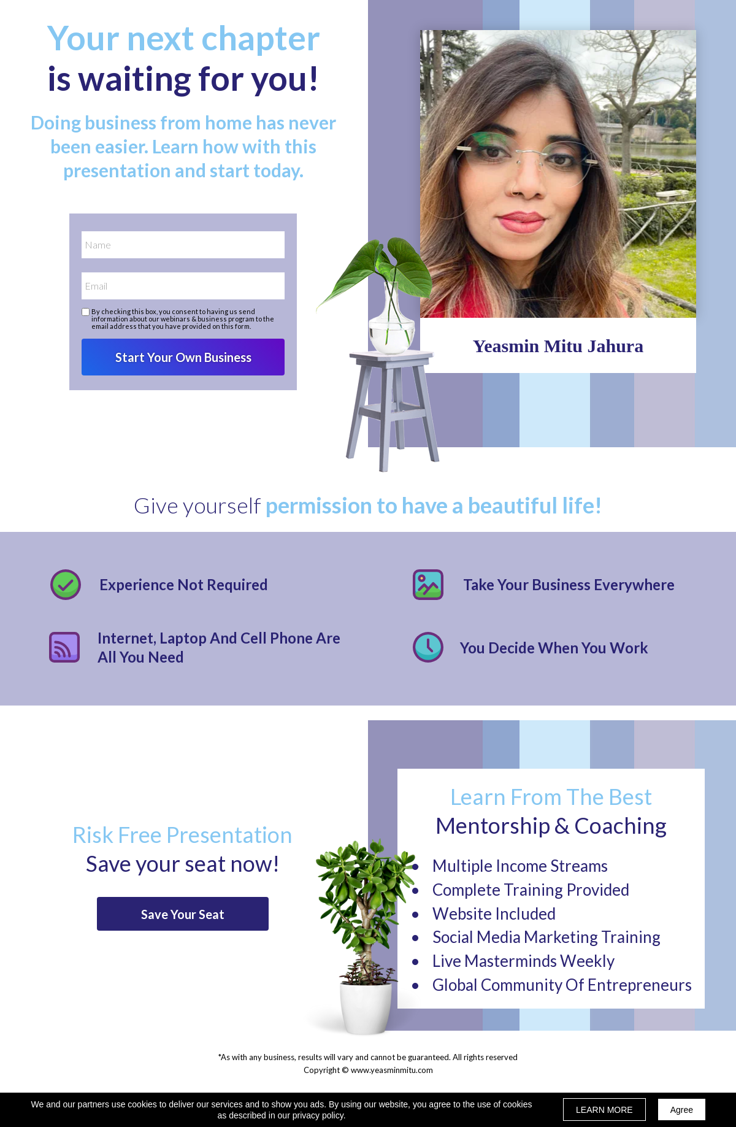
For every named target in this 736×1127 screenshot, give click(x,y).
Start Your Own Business (183, 357)
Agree (681, 1110)
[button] (183, 914)
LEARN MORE (604, 1110)
